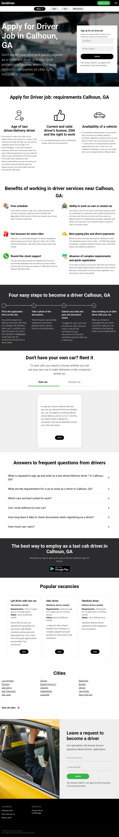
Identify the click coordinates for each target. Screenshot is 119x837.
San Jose (6, 694)
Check (59, 438)
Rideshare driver (7, 810)
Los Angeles (8, 680)
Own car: (43, 382)
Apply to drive (104, 3)
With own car (77, 9)
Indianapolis (46, 691)
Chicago (44, 687)
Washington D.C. (48, 684)
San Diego (7, 687)
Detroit (82, 687)
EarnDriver (8, 3)
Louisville (44, 694)
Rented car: (74, 382)
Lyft (65, 9)
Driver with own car (8, 814)
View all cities (9, 707)
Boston (82, 684)
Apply (24, 652)
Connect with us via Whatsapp (37, 812)
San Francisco (9, 691)
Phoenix (6, 684)
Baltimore (83, 680)
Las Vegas (84, 691)
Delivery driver (6, 818)
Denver (43, 680)
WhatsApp (20, 334)
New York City (85, 694)
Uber (54, 9)
